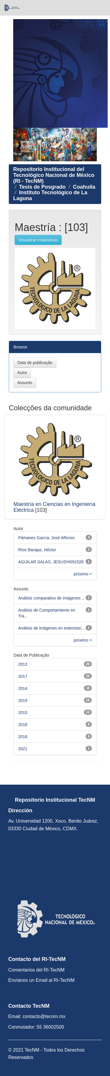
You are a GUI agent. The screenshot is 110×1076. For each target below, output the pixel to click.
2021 (22, 748)
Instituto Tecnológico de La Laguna (50, 195)
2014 (22, 688)
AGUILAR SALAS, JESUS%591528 (51, 561)
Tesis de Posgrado (42, 187)
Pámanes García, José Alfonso (46, 537)
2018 (22, 724)
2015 (22, 712)
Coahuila (84, 187)
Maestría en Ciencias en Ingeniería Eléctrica (54, 507)
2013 (22, 664)
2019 (22, 700)
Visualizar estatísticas (38, 240)
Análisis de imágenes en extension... (51, 628)
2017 (22, 676)
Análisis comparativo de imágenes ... (51, 598)
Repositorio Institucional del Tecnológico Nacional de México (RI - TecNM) (53, 175)
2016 (22, 736)
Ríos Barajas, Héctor (37, 549)
